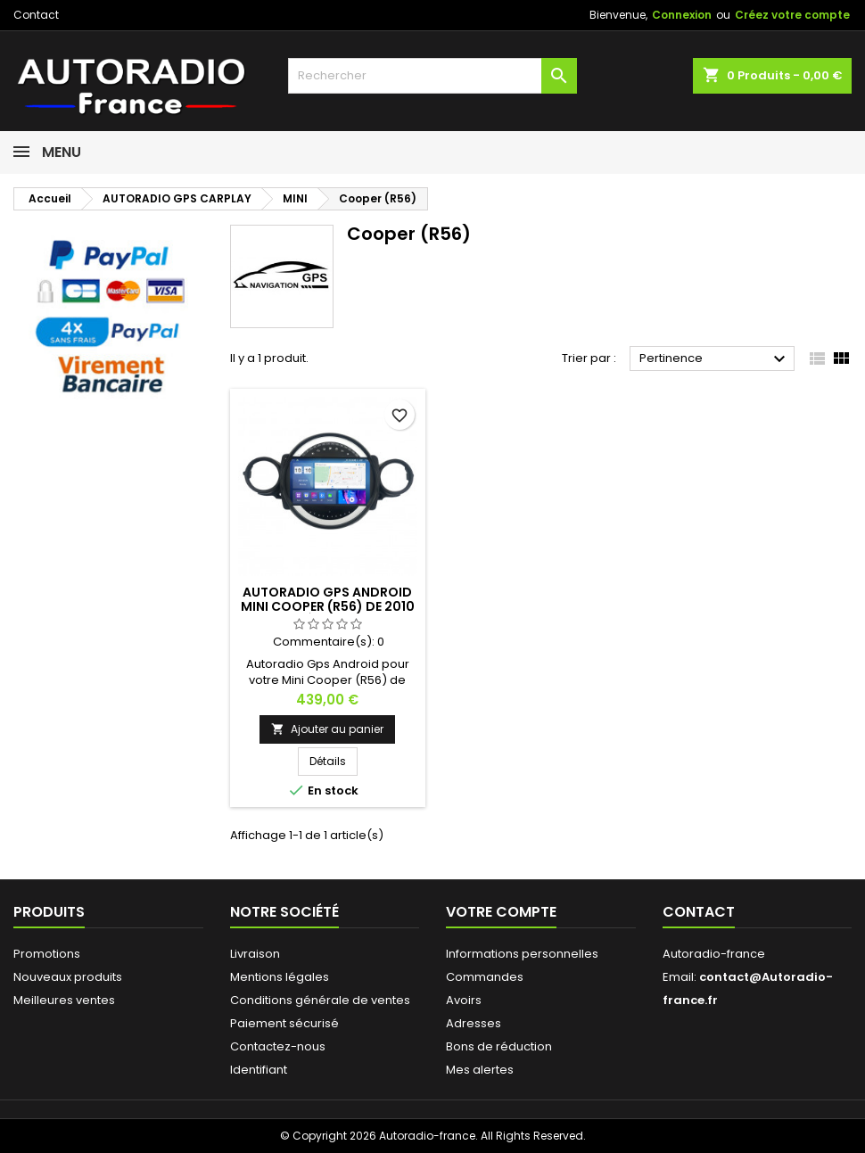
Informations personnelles (522, 953)
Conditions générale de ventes (320, 1000)
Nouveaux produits (67, 976)
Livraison (255, 953)
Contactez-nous (277, 1046)
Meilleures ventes (64, 1000)
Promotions (46, 953)
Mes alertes (480, 1069)
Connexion (682, 14)
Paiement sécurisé (284, 1023)
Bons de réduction (499, 1046)
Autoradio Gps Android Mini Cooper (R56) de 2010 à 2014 (328, 606)
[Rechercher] (432, 76)
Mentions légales (279, 976)
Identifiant (258, 1069)
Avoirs (464, 1000)
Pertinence (714, 359)
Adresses (473, 1023)
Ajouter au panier (327, 729)
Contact (36, 14)
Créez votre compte (792, 14)
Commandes (484, 976)
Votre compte (501, 912)
